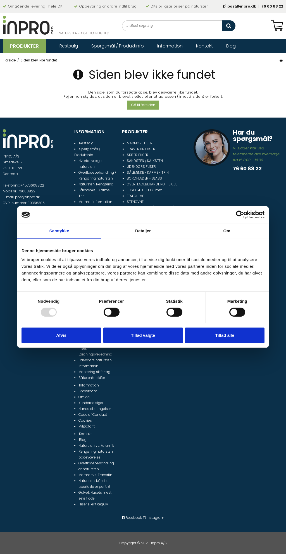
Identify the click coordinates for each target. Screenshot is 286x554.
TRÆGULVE (135, 196)
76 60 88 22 (272, 6)
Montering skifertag (94, 371)
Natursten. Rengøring (95, 184)
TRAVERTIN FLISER (141, 149)
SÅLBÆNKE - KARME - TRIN (148, 172)
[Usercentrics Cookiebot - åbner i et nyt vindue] (240, 215)
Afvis (61, 335)
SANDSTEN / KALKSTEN (145, 160)
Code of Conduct (92, 414)
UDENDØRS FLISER (141, 166)
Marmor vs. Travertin (95, 474)
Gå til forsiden (143, 104)
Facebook (132, 517)
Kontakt (85, 433)
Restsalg (86, 143)
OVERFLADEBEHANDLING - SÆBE (152, 184)
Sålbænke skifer (91, 377)
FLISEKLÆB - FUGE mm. (145, 190)
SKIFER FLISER (137, 154)
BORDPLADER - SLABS (144, 178)
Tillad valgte (143, 335)
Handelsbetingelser (94, 408)
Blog (83, 439)
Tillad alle (224, 335)
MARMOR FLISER (139, 143)
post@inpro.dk (241, 6)
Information (89, 385)
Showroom (87, 391)
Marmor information (95, 201)
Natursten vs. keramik (96, 445)
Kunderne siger (90, 402)
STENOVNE (135, 201)
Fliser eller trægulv (93, 504)
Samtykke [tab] (59, 230)
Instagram (153, 517)
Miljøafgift (86, 426)
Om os (84, 397)
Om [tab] (226, 230)
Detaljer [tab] (143, 230)
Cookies (85, 420)
